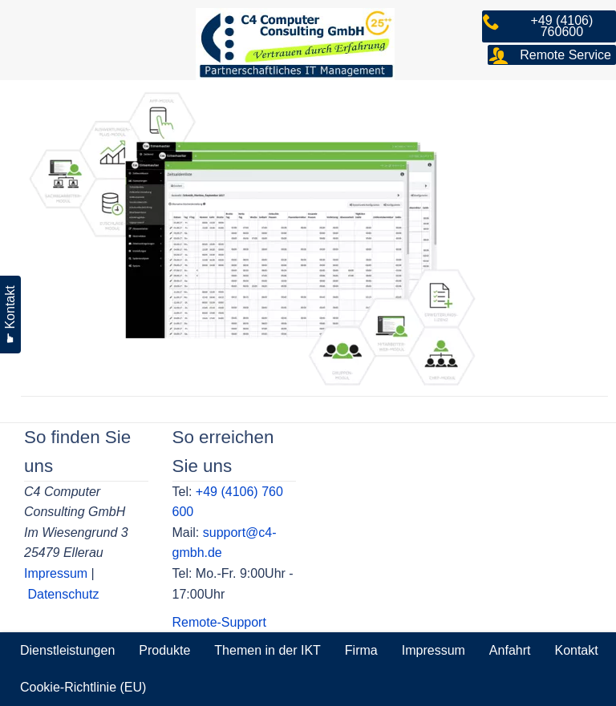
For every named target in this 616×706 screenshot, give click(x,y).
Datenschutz (63, 594)
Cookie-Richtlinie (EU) (83, 687)
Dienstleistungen (67, 650)
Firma (361, 650)
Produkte (164, 650)
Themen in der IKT (267, 650)
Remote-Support (219, 622)
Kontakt (576, 650)
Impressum (55, 573)
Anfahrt (510, 650)
